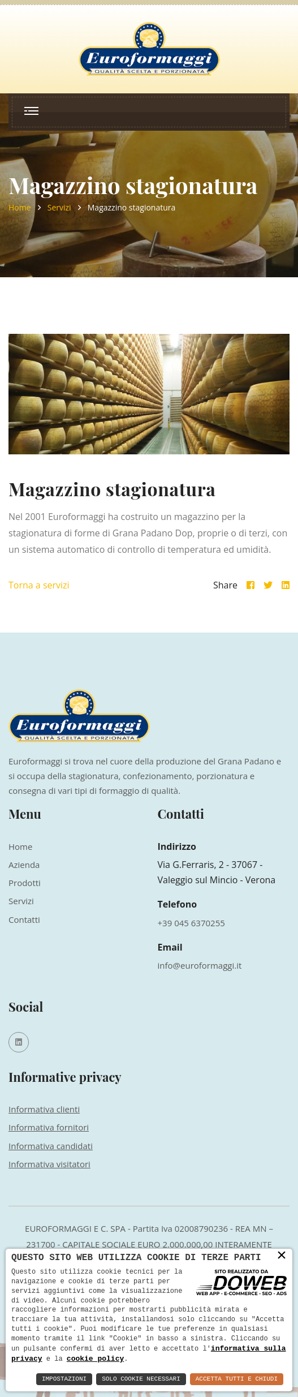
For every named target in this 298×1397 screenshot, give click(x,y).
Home (19, 207)
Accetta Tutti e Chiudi (237, 1379)
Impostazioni (64, 1379)
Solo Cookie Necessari (141, 1379)
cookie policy (95, 1358)
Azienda (24, 864)
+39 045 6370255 (191, 923)
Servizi (59, 207)
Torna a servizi (39, 585)
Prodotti (24, 882)
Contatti (24, 919)
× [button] (282, 1255)
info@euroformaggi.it (200, 965)
